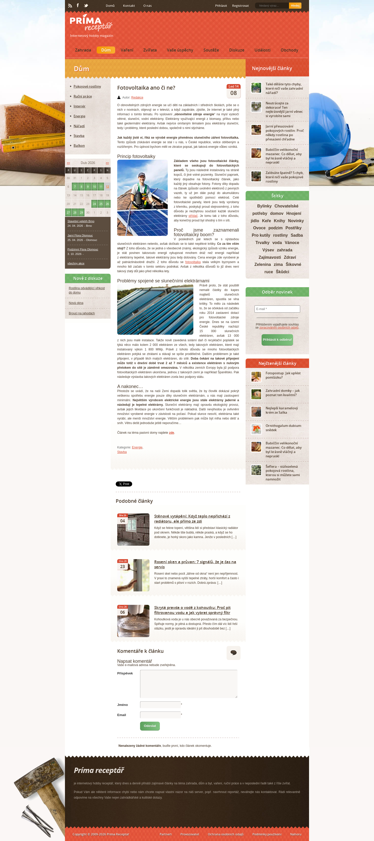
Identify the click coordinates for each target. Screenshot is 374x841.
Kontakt (129, 6)
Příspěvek (125, 673)
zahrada (284, 250)
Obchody (289, 50)
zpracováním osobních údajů (279, 327)
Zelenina (262, 264)
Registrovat (240, 6)
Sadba (297, 235)
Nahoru (295, 834)
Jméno (122, 705)
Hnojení (293, 213)
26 (107, 204)
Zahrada (83, 50)
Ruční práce (83, 96)
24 (94, 204)
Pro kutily (261, 235)
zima (278, 264)
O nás (147, 6)
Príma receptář (91, 22)
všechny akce (75, 263)
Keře (266, 221)
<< (68, 163)
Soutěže (211, 50)
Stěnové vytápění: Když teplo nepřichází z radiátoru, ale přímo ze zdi (192, 518)
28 (74, 212)
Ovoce (259, 228)
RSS (70, 6)
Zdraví (290, 257)
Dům (106, 50)
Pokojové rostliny (87, 86)
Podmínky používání (266, 834)
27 (68, 212)
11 (101, 186)
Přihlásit (221, 6)
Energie (137, 447)
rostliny (280, 235)
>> (107, 163)
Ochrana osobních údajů (226, 834)
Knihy (279, 221)
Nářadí (79, 126)
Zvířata (150, 50)
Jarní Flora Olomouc (80, 235)
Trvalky (262, 242)
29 (81, 212)
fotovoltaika (193, 262)
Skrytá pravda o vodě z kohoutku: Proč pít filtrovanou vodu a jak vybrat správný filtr (192, 610)
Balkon (79, 145)
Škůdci (282, 272)
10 (94, 186)
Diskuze (236, 50)
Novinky (296, 221)
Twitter (86, 6)
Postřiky (293, 228)
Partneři (166, 834)
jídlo (255, 221)
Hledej (295, 5)
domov (276, 213)
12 (107, 186)
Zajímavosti (270, 257)
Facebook (78, 5)
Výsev (268, 250)
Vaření (127, 50)
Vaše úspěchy (180, 50)
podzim (275, 228)
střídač (193, 216)
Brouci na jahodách (82, 313)
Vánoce (292, 242)
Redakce (137, 97)
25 (101, 204)
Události (262, 50)
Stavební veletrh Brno (80, 221)
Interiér (80, 106)
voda (277, 242)
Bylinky (264, 206)
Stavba (122, 452)
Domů (110, 6)
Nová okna (76, 303)
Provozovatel (189, 834)
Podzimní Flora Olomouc (82, 249)
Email (121, 715)
